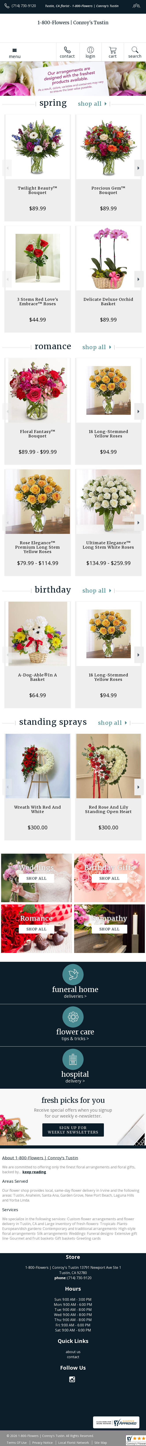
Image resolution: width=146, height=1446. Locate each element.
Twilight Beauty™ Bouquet (37, 190)
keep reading (34, 1171)
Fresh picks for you (73, 1107)
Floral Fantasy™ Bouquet (37, 434)
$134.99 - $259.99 (108, 563)
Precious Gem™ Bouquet (108, 190)
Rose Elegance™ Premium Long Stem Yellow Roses (37, 547)
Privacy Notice (42, 1442)
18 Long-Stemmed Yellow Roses (108, 434)
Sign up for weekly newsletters (73, 1130)
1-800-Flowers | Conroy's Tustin (73, 22)
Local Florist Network (73, 1442)
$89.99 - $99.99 (38, 451)
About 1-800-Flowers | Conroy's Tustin (40, 1157)
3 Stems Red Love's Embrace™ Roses (37, 301)
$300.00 (38, 827)
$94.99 (108, 451)
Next (139, 168)
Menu (15, 56)
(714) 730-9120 (24, 5)
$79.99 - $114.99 (37, 563)
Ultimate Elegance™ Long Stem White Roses (108, 545)
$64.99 (37, 695)
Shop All (90, 103)
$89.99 (37, 208)
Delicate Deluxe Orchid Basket (108, 301)
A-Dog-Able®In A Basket (37, 677)
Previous (7, 168)
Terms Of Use (17, 1442)
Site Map (100, 1442)
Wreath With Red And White (37, 809)
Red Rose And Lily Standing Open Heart (108, 809)
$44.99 (37, 319)
